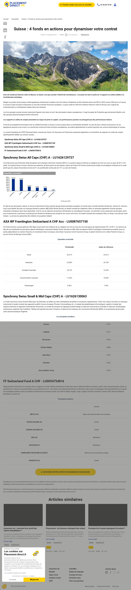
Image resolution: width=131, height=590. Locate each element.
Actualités (15, 19)
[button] (4, 586)
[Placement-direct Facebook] (110, 572)
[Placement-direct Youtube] (118, 572)
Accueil (5, 19)
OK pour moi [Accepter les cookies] (34, 580)
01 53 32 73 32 (104, 5)
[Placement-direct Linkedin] (106, 572)
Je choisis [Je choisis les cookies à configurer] (12, 580)
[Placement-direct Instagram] (114, 572)
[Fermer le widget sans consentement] (11, 549)
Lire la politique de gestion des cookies (15, 573)
